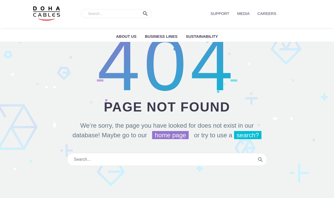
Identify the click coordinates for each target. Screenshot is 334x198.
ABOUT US (126, 36)
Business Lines (161, 36)
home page (170, 135)
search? (248, 135)
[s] (167, 159)
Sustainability (202, 36)
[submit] (260, 159)
